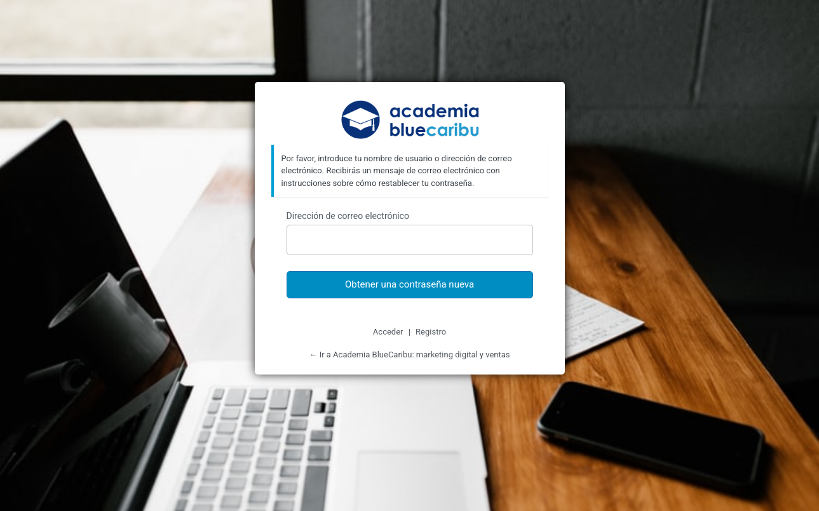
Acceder (388, 331)
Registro (431, 331)
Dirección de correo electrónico (348, 216)
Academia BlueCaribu (409, 120)
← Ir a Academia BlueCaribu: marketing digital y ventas (409, 354)
